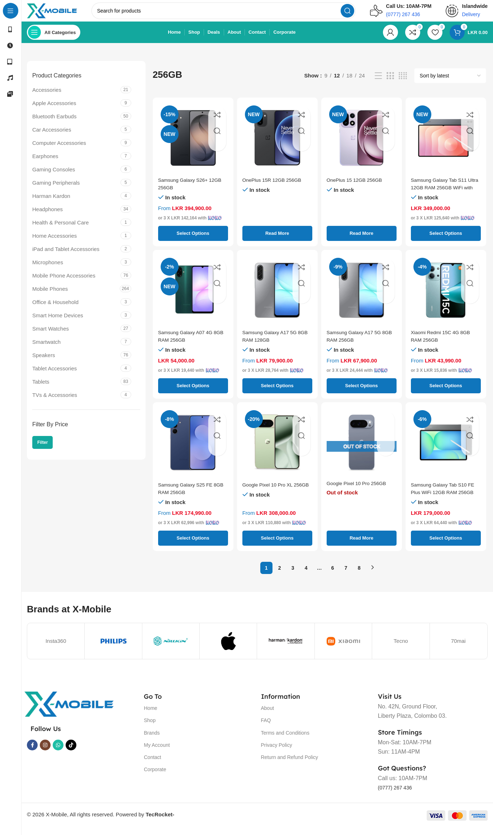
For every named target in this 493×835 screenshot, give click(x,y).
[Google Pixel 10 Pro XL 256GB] (277, 450)
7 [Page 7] (346, 575)
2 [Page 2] (279, 575)
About (267, 715)
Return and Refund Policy (289, 764)
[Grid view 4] (403, 83)
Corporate (155, 776)
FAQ (266, 727)
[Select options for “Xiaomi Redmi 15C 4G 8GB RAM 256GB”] (446, 392)
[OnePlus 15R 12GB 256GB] (277, 145)
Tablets (40, 389)
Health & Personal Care (60, 230)
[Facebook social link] (32, 752)
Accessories (46, 97)
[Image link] (69, 711)
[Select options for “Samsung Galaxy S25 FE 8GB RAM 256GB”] (193, 545)
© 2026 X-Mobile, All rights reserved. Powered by (100, 822)
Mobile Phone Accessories (63, 283)
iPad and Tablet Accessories (65, 256)
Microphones (47, 269)
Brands (152, 740)
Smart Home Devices (57, 322)
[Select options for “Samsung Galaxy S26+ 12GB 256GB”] (193, 240)
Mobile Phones (50, 296)
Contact (152, 764)
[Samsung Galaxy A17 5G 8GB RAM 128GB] (277, 297)
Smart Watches (50, 336)
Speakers (43, 362)
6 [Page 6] (332, 575)
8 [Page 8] (359, 575)
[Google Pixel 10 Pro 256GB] (362, 450)
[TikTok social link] (71, 752)
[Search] (233, 14)
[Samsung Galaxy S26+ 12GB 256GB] (193, 145)
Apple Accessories (54, 110)
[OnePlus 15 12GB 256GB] (362, 145)
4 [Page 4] (306, 575)
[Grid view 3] (390, 83)
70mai (458, 648)
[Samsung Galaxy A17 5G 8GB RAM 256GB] (362, 297)
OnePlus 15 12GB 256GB (357, 187)
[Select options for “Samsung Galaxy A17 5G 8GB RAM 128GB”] (277, 392)
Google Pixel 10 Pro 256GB (360, 492)
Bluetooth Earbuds (54, 123)
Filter (42, 449)
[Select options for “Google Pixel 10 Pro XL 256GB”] (277, 545)
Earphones (45, 163)
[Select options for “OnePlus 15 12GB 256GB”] (362, 240)
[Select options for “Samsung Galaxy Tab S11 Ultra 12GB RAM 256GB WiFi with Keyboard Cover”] (446, 240)
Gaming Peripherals (56, 190)
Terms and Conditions (285, 740)
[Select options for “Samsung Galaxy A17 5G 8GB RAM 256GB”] (362, 392)
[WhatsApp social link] (58, 752)
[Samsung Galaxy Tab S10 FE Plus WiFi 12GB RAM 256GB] (446, 450)
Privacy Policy (276, 752)
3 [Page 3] (292, 575)
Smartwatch (46, 349)
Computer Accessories (59, 150)
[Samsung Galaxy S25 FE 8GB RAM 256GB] (193, 450)
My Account (157, 752)
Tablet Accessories (54, 376)
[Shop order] (450, 82)
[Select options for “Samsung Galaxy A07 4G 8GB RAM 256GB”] (193, 392)
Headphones (47, 216)
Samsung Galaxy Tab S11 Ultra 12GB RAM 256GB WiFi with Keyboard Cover (442, 194)
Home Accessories (54, 243)
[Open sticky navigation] (53, 39)
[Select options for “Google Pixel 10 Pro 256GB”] (362, 545)
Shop (150, 727)
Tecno (401, 648)
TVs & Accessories (54, 402)
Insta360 (56, 648)
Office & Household (55, 309)
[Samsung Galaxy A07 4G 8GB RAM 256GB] (193, 297)
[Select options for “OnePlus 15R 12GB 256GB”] (277, 240)
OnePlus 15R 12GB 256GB (275, 187)
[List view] (378, 83)
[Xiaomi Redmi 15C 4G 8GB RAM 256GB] (446, 297)
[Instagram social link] (45, 752)
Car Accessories (51, 137)
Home (150, 715)
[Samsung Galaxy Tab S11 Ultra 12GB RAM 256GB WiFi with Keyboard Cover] (446, 145)
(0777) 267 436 (397, 795)
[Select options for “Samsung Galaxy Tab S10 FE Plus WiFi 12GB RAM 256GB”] (446, 545)
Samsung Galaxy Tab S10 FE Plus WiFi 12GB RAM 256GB (442, 499)
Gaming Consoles (53, 177)
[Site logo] (62, 14)
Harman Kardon (51, 203)
